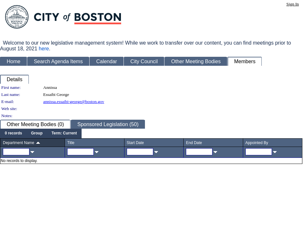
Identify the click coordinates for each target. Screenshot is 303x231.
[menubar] (41, 133)
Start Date (135, 143)
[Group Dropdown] (36, 133)
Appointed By (256, 143)
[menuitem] (13, 133)
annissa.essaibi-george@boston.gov (73, 101)
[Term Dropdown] (64, 133)
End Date (194, 143)
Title (70, 143)
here (44, 48)
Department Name (18, 143)
